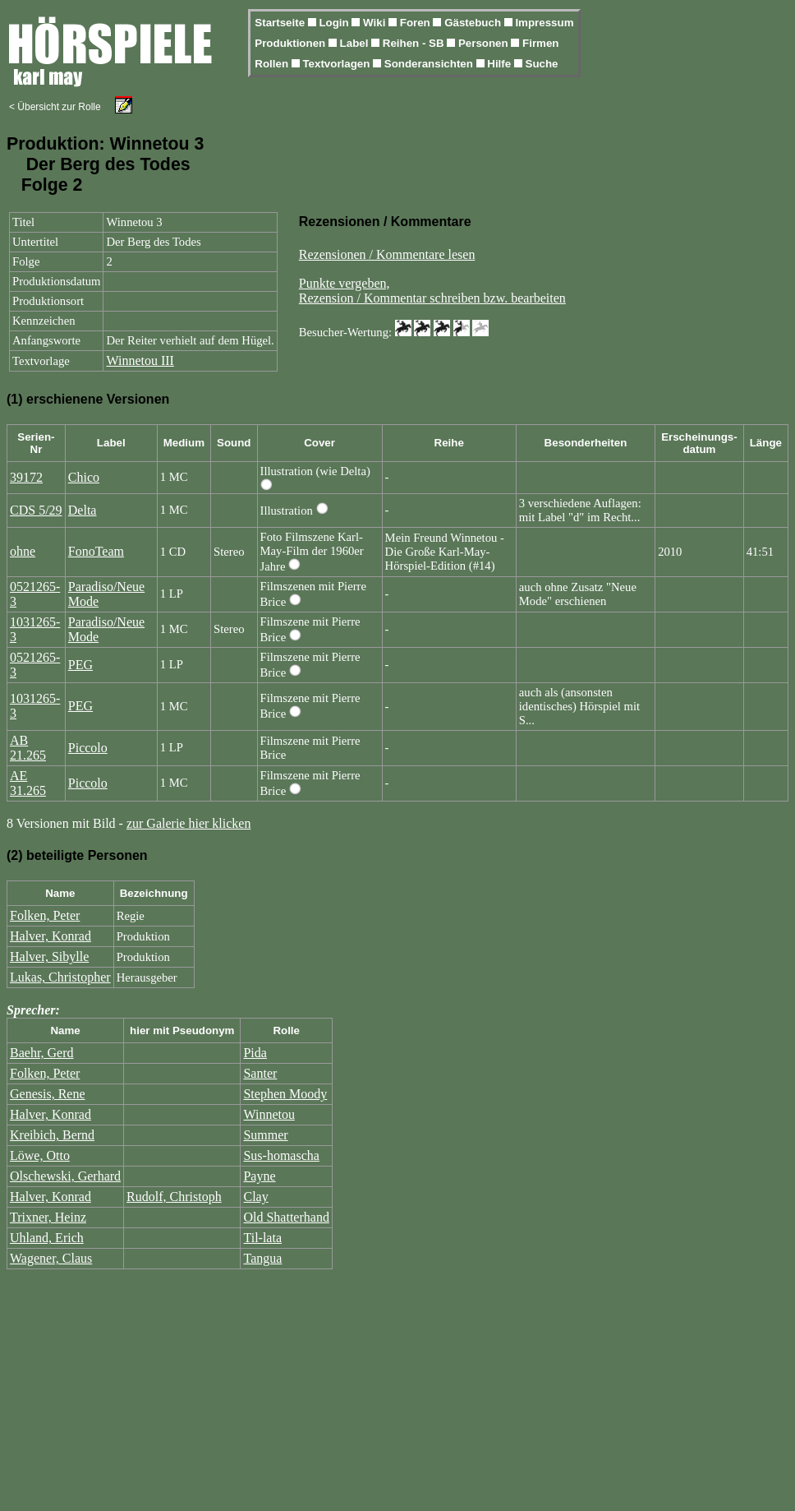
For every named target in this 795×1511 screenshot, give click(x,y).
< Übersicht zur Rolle (55, 107)
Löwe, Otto (40, 1155)
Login (335, 22)
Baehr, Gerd (42, 1053)
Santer (260, 1073)
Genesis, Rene (47, 1094)
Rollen (273, 64)
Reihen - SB (415, 43)
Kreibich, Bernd (52, 1135)
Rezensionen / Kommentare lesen (387, 254)
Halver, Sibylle (49, 956)
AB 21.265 (28, 747)
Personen (484, 43)
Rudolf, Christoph (174, 1197)
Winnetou (268, 1114)
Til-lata (262, 1238)
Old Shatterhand (286, 1217)
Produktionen (292, 43)
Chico (83, 477)
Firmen (540, 43)
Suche (542, 64)
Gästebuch (474, 22)
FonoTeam (96, 551)
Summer (265, 1135)
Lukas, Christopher (60, 977)
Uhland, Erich (47, 1238)
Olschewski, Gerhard (65, 1176)
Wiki (375, 22)
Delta (82, 510)
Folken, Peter (45, 915)
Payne (259, 1176)
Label (356, 43)
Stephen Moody (285, 1094)
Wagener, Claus (51, 1258)
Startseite (281, 22)
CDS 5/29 (36, 510)
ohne (22, 551)
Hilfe (500, 64)
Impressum (544, 22)
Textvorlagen (337, 64)
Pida (254, 1053)
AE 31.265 (28, 783)
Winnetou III (139, 360)
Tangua (262, 1258)
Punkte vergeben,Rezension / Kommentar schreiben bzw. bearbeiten (432, 290)
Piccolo (88, 748)
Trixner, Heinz (48, 1217)
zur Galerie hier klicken (188, 823)
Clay (255, 1197)
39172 (26, 477)
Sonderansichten (430, 64)
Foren (417, 22)
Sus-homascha (281, 1155)
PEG (80, 665)
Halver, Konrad (50, 936)
